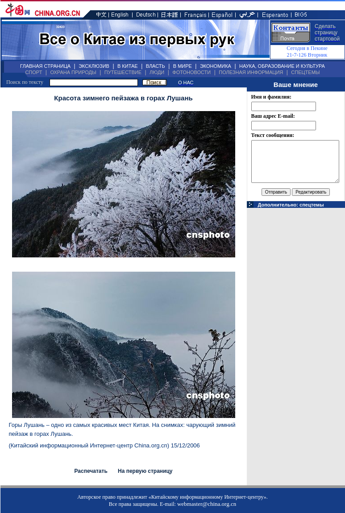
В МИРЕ (182, 66)
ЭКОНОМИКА (215, 66)
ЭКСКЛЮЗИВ (94, 66)
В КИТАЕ (127, 66)
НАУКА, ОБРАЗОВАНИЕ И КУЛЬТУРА (282, 66)
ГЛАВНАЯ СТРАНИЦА (45, 66)
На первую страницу (145, 471)
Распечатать (90, 471)
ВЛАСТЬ (155, 66)
